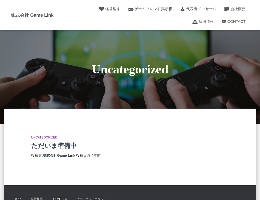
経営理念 (109, 9)
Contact (233, 21)
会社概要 (235, 9)
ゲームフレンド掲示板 (150, 9)
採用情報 (203, 21)
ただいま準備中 (54, 145)
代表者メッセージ (198, 9)
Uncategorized (44, 137)
